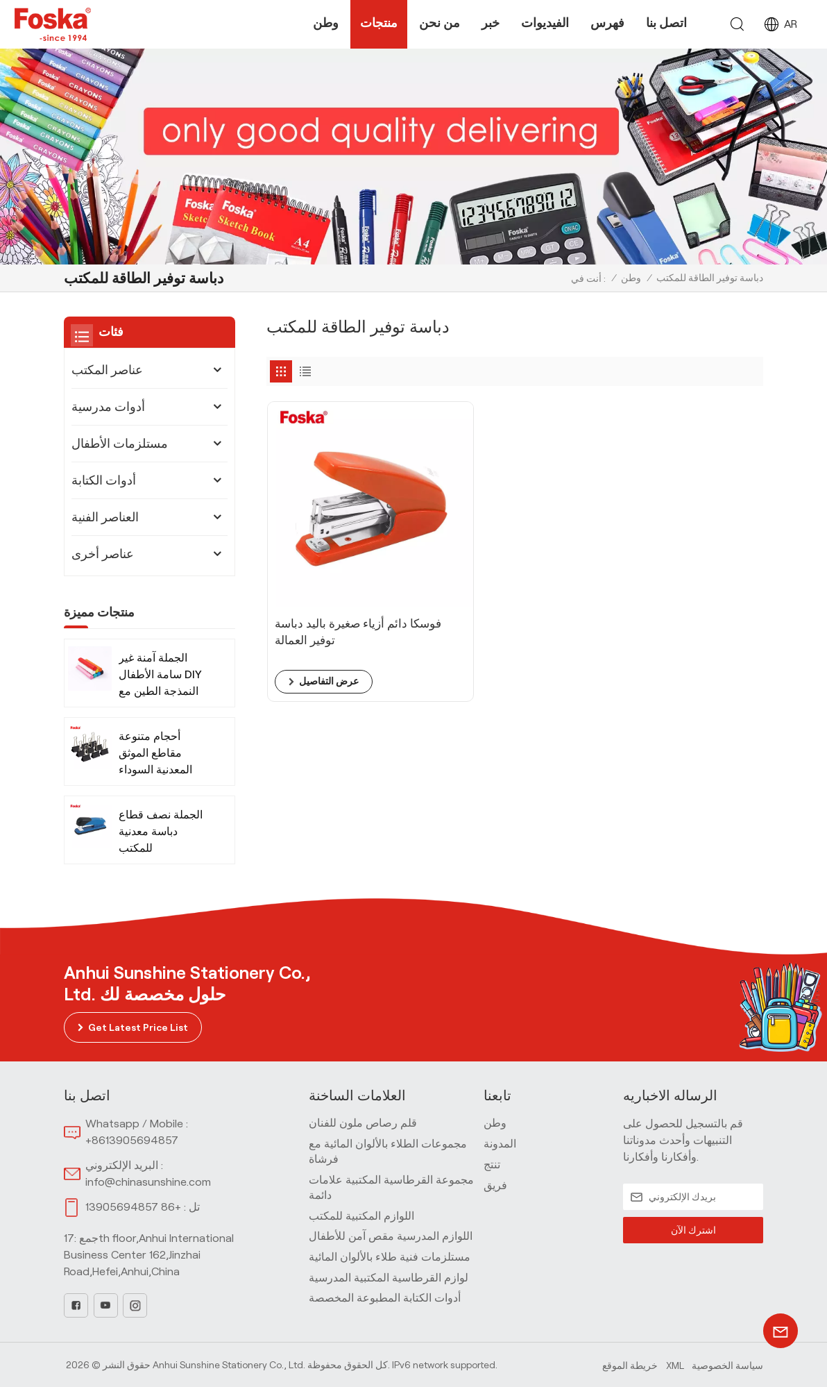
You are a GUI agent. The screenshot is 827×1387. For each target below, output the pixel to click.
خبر (490, 23)
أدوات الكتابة (103, 480)
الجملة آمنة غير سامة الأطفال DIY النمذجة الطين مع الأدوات (160, 676)
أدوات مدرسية (108, 407)
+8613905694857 (131, 1140)
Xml (675, 1364)
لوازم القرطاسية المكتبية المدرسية (388, 1277)
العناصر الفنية (105, 517)
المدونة (500, 1144)
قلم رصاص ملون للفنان (363, 1123)
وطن (326, 23)
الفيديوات (545, 23)
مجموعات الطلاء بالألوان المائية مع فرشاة (388, 1151)
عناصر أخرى (102, 554)
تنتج (492, 1164)
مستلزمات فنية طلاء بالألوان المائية (389, 1257)
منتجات (379, 23)
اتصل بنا (666, 23)
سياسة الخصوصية (727, 1364)
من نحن (439, 23)
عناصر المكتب (107, 370)
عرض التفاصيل (327, 633)
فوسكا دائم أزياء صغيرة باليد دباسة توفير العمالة (345, 583)
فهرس (607, 23)
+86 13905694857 (133, 1207)
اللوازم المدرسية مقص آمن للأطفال (390, 1236)
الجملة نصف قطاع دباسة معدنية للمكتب (161, 831)
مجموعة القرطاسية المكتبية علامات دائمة (391, 1187)
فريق (495, 1185)
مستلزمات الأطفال (119, 444)
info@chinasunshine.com (148, 1181)
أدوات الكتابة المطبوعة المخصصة (385, 1298)
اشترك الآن (693, 1229)
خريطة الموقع (630, 1364)
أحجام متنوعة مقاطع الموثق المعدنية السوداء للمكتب (155, 754)
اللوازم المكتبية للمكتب (361, 1215)
